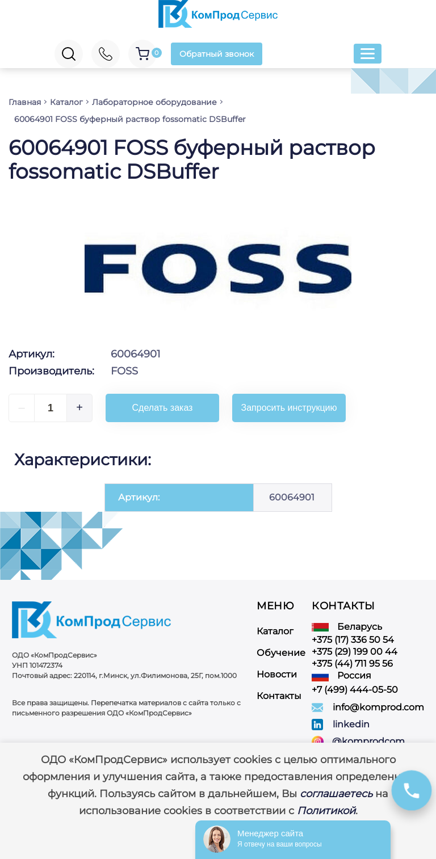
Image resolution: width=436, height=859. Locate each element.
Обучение (281, 652)
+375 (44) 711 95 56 (352, 663)
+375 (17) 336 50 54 (353, 639)
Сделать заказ (162, 407)
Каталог (275, 631)
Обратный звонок (216, 54)
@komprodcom (368, 741)
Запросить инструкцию (289, 407)
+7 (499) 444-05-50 (355, 689)
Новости (277, 674)
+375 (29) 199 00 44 (354, 651)
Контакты (279, 695)
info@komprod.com (378, 707)
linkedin (351, 724)
